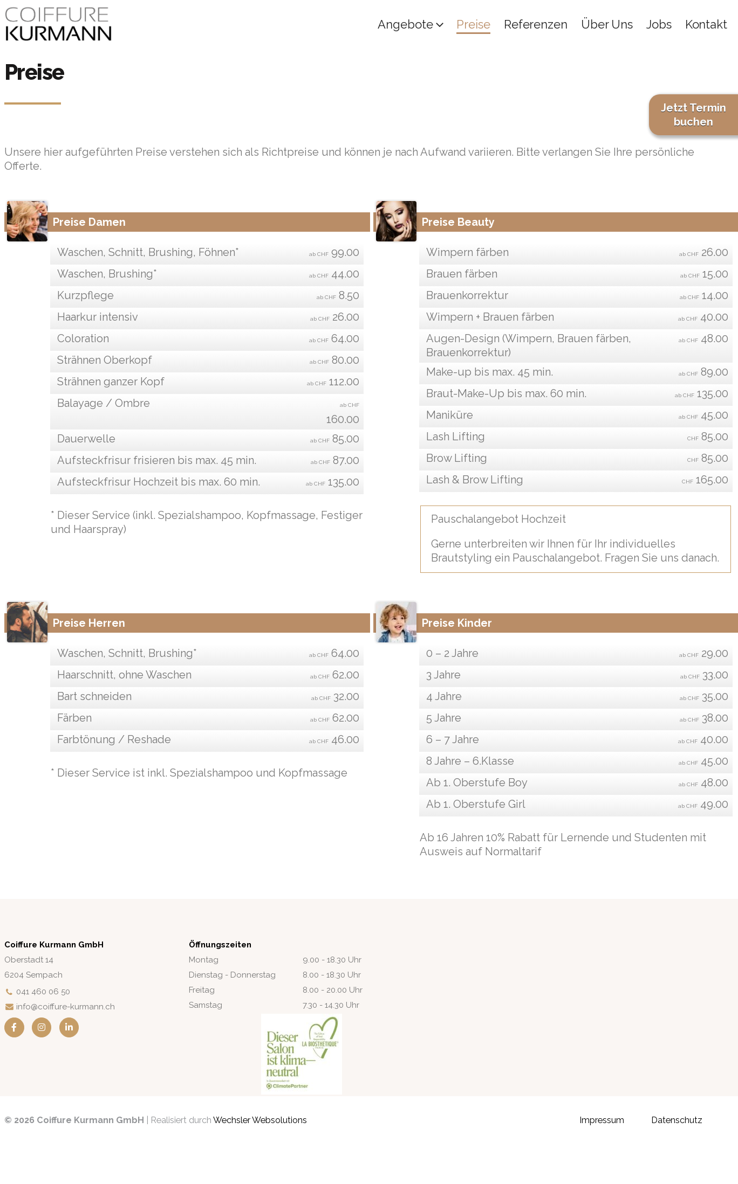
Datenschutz (676, 1120)
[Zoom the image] (301, 1020)
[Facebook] (14, 1027)
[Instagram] (42, 1027)
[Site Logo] (58, 24)
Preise (473, 24)
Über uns (607, 24)
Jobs (659, 24)
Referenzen (536, 24)
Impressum (601, 1120)
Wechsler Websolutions (260, 1120)
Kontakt (706, 24)
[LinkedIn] (69, 1027)
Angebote (405, 24)
